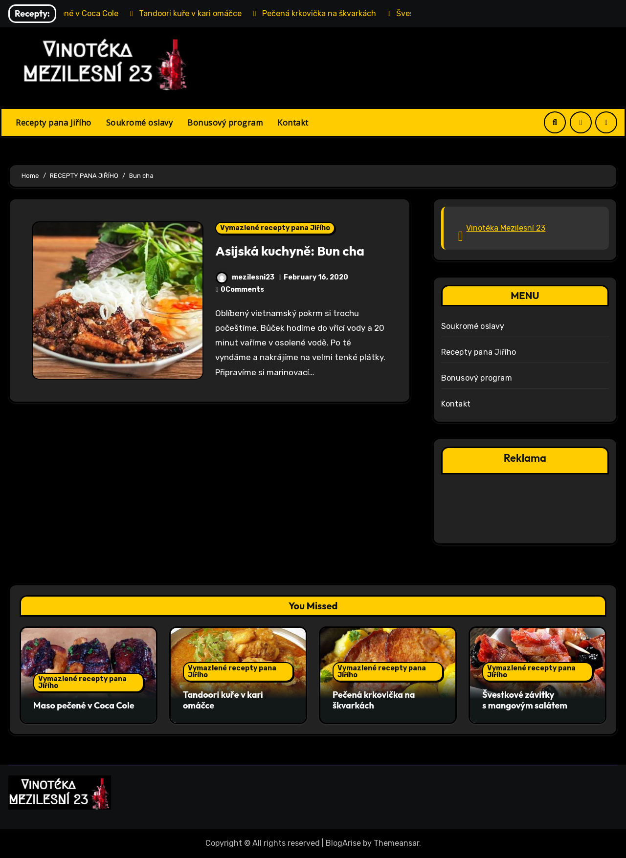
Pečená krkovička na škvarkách (374, 700)
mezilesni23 (245, 277)
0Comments (242, 289)
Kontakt (293, 122)
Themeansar (396, 843)
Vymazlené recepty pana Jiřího (275, 228)
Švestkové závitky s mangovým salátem (524, 700)
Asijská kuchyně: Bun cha (290, 250)
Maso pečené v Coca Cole (83, 705)
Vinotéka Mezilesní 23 (505, 228)
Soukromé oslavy (139, 122)
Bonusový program (225, 122)
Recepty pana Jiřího (53, 122)
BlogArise (343, 843)
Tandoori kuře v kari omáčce (223, 700)
